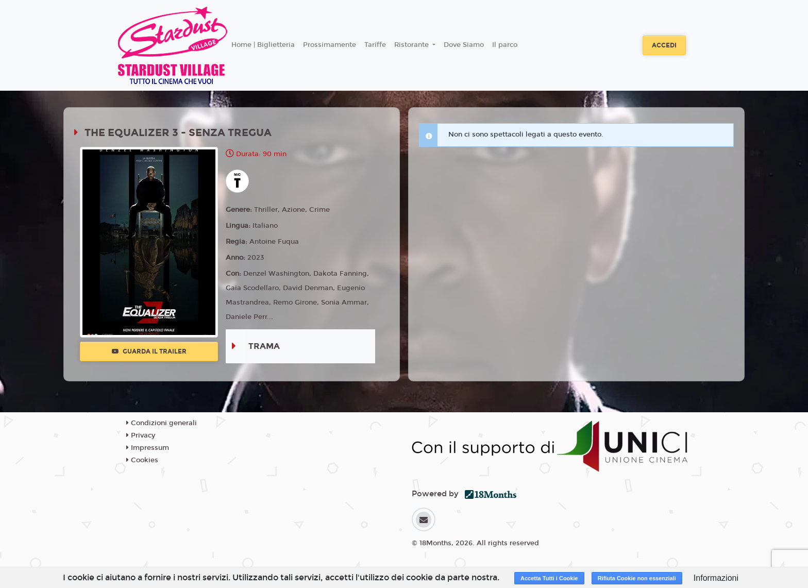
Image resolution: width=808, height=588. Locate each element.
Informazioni (716, 578)
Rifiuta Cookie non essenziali (637, 578)
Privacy (140, 435)
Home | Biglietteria (263, 45)
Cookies (142, 460)
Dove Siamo (464, 45)
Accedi (664, 45)
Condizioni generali (161, 423)
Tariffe (375, 45)
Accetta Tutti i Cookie (549, 578)
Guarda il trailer (149, 351)
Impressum (147, 448)
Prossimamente (329, 45)
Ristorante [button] (412, 45)
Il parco (504, 45)
